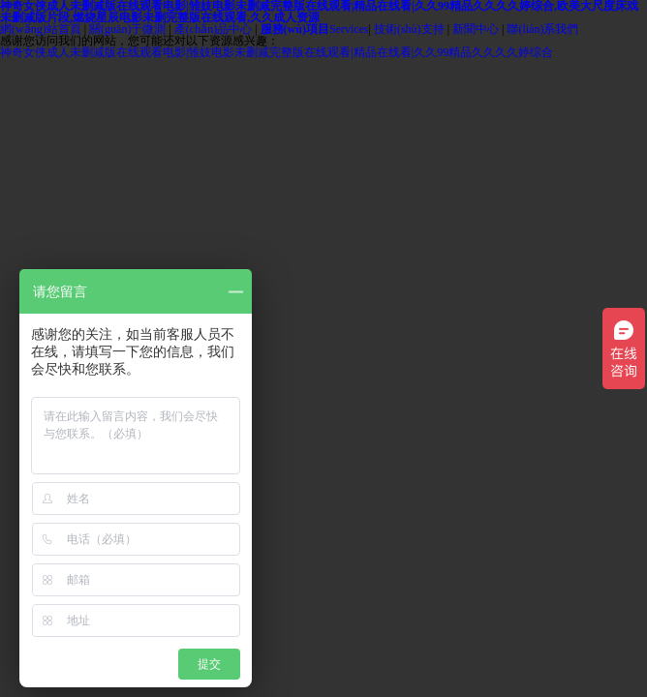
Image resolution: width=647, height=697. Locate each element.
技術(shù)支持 (409, 29)
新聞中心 (475, 29)
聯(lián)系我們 (542, 29)
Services (315, 29)
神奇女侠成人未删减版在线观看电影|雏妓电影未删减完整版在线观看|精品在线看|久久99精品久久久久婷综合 (276, 52)
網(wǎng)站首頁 (40, 29)
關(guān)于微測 (127, 29)
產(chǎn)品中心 (213, 29)
